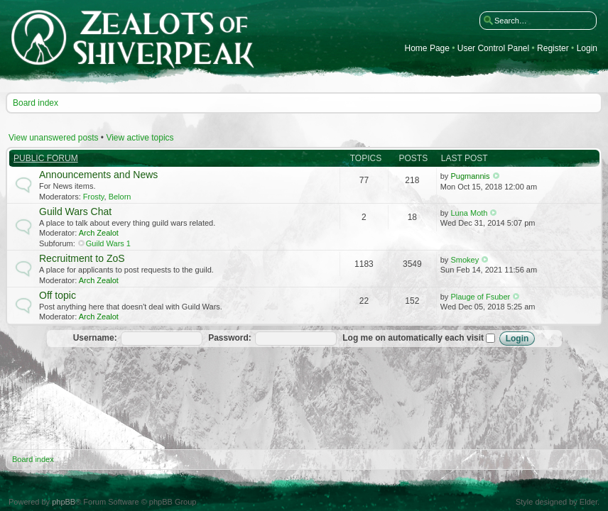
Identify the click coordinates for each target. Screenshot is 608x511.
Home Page (427, 48)
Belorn (120, 196)
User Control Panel (493, 48)
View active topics (139, 138)
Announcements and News (98, 174)
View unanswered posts (54, 138)
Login (587, 48)
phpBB (63, 502)
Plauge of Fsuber (480, 296)
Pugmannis (469, 176)
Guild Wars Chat (75, 211)
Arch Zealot (99, 233)
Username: (95, 338)
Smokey (464, 260)
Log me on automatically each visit (418, 338)
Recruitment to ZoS (82, 258)
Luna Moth (468, 213)
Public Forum (45, 158)
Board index (35, 103)
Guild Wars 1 (108, 243)
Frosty (93, 196)
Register (553, 48)
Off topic (57, 295)
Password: (229, 338)
